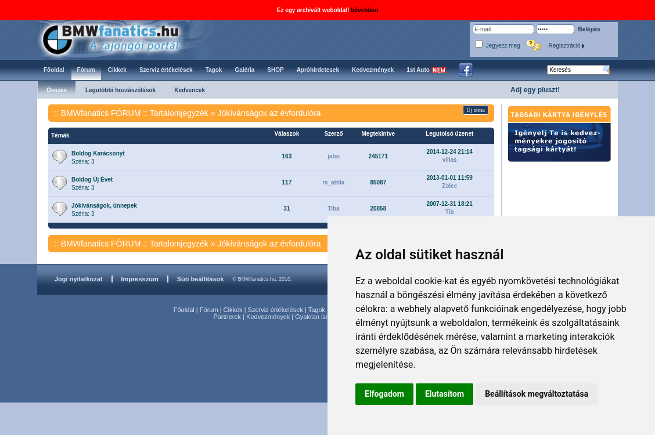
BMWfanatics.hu (123, 38)
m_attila (334, 182)
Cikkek (233, 309)
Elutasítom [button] (444, 393)
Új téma (475, 110)
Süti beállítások (200, 279)
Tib (449, 212)
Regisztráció (567, 45)
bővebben (364, 10)
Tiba (333, 208)
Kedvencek (189, 90)
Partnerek (227, 316)
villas (449, 160)
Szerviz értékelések (275, 309)
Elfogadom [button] (384, 393)
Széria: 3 (98, 157)
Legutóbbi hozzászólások (120, 90)
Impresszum (140, 279)
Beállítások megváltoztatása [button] (536, 393)
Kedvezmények (268, 316)
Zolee (449, 186)
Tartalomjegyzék (179, 113)
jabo (334, 156)
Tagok (316, 309)
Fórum (209, 309)
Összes (56, 90)
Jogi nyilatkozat (79, 279)
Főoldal (184, 309)
